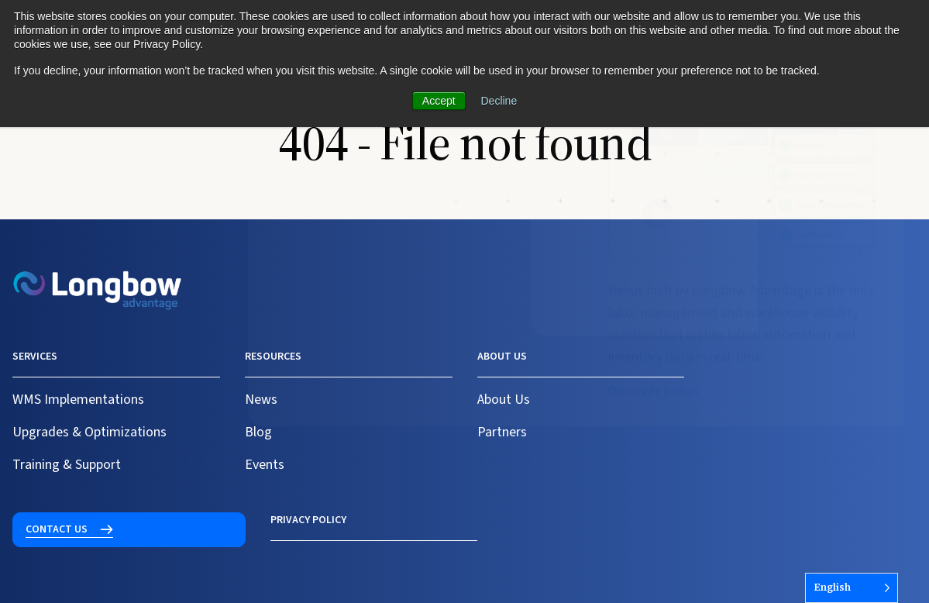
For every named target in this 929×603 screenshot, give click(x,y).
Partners (502, 432)
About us (502, 356)
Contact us (753, 366)
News (261, 399)
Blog (258, 432)
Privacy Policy (50, 520)
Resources (273, 356)
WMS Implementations (78, 399)
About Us (503, 399)
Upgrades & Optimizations (89, 432)
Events (264, 464)
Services (34, 356)
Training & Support (66, 464)
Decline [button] (499, 101)
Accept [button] (439, 101)
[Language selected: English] (851, 588)
